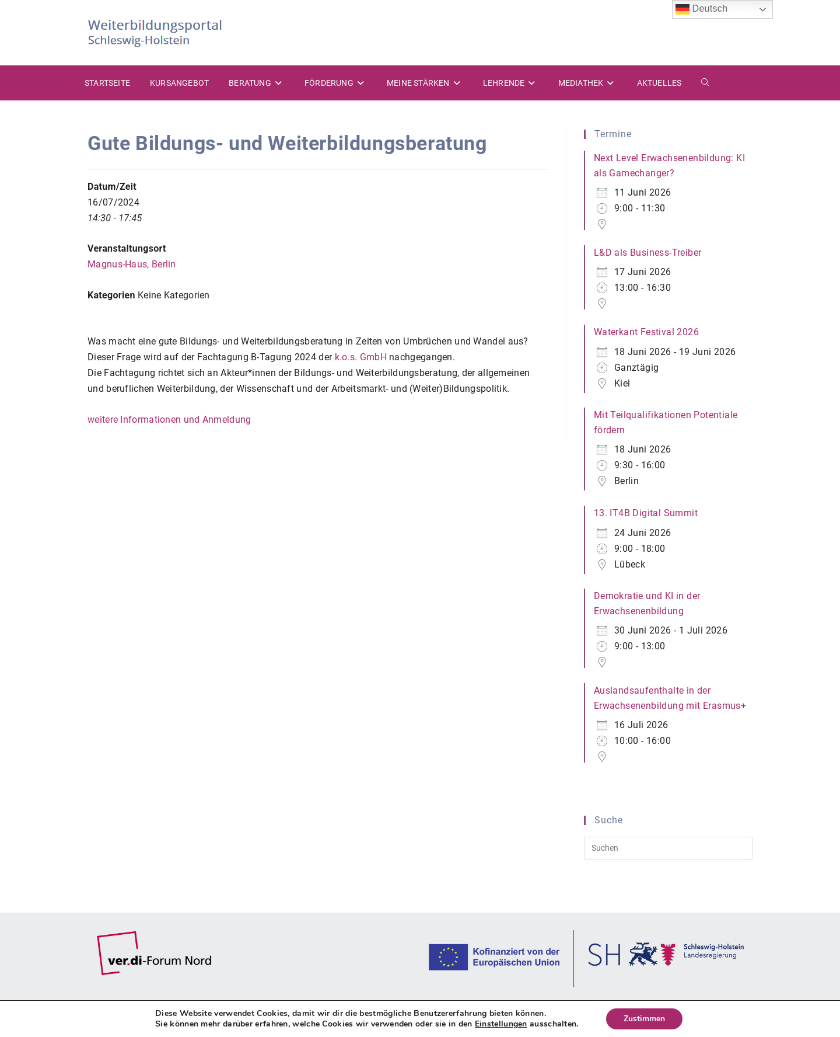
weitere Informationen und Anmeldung (169, 419)
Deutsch (702, 9)
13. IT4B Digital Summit (646, 512)
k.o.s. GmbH (362, 357)
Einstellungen (501, 1024)
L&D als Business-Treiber (648, 252)
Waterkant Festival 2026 (646, 331)
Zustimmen (644, 1018)
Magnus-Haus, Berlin (132, 264)
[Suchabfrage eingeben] (668, 848)
